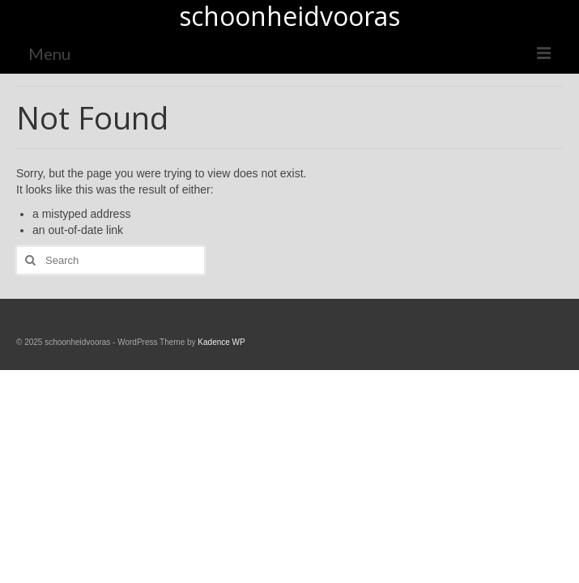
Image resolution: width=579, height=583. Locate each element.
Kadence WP (221, 342)
